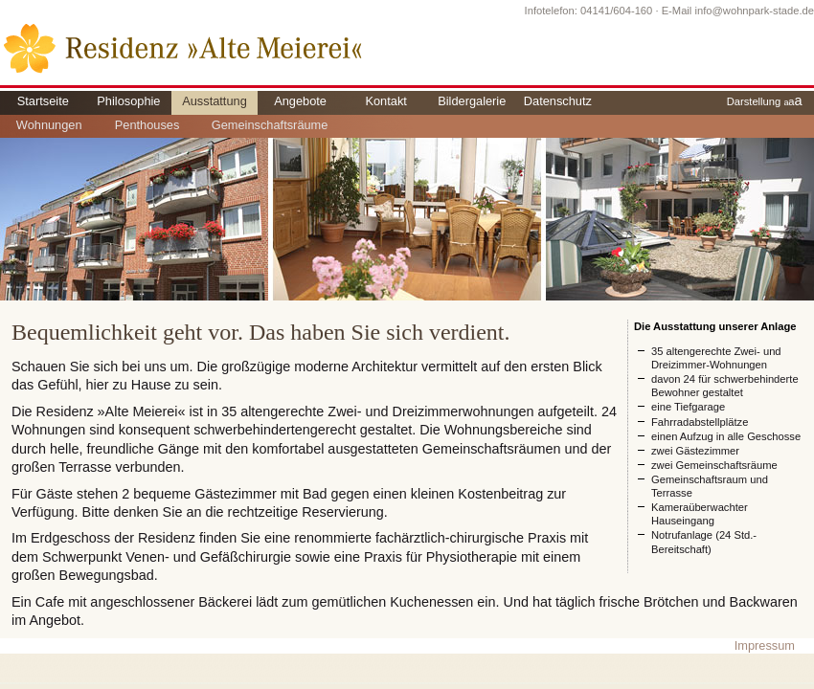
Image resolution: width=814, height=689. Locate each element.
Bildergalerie (472, 101)
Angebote (300, 101)
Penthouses (147, 125)
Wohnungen (49, 125)
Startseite (43, 101)
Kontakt (385, 101)
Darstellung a (765, 100)
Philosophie (128, 101)
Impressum (765, 645)
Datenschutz (558, 101)
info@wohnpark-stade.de (754, 10)
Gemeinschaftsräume (270, 125)
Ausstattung (214, 101)
